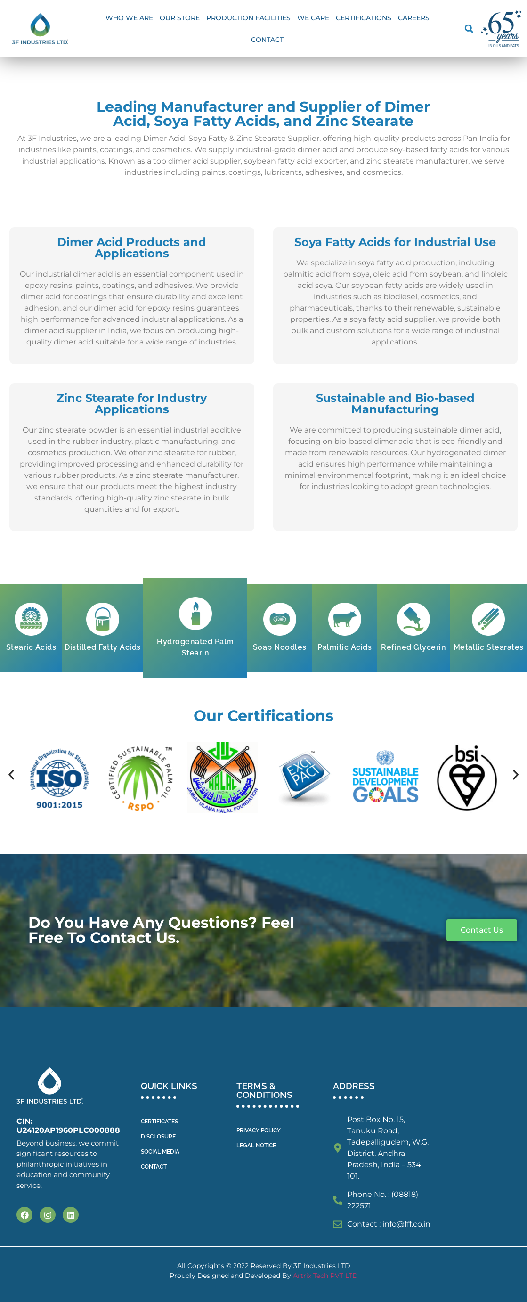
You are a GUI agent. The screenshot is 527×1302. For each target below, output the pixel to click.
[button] (469, 29)
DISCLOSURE (158, 1136)
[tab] (31, 628)
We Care (313, 18)
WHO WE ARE (129, 18)
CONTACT (154, 1166)
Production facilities (248, 18)
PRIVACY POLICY (258, 1130)
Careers (414, 18)
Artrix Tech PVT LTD (325, 1275)
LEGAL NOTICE (256, 1145)
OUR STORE (180, 18)
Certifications (363, 18)
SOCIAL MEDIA (160, 1151)
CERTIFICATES (159, 1121)
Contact (267, 39)
